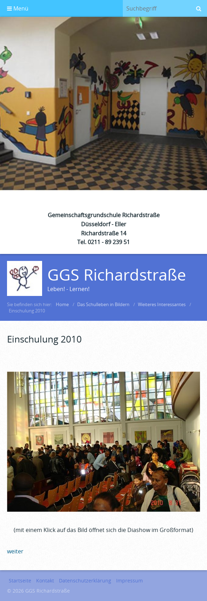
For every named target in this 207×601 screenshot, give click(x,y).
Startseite (20, 580)
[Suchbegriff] (156, 8)
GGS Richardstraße (116, 274)
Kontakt (45, 580)
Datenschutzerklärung (85, 580)
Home (62, 304)
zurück (6, 135)
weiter (200, 135)
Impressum (129, 580)
